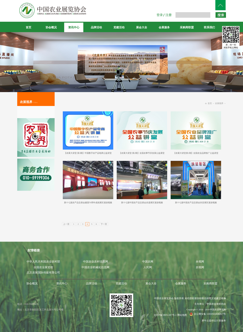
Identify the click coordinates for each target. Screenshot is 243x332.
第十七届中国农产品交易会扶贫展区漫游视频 (196, 202)
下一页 (104, 224)
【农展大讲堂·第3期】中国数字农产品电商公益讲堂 (88, 153)
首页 (28, 27)
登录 (160, 15)
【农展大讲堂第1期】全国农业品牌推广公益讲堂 (195, 153)
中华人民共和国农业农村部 (43, 261)
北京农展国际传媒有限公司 (43, 272)
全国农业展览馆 (43, 267)
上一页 (66, 224)
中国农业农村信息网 (95, 261)
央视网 (200, 261)
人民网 (148, 267)
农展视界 (219, 103)
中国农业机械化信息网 (95, 267)
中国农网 (147, 261)
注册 (168, 15)
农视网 (200, 267)
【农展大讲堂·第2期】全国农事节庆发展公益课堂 (142, 153)
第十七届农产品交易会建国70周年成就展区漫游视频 (88, 202)
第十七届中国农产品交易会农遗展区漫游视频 (142, 202)
